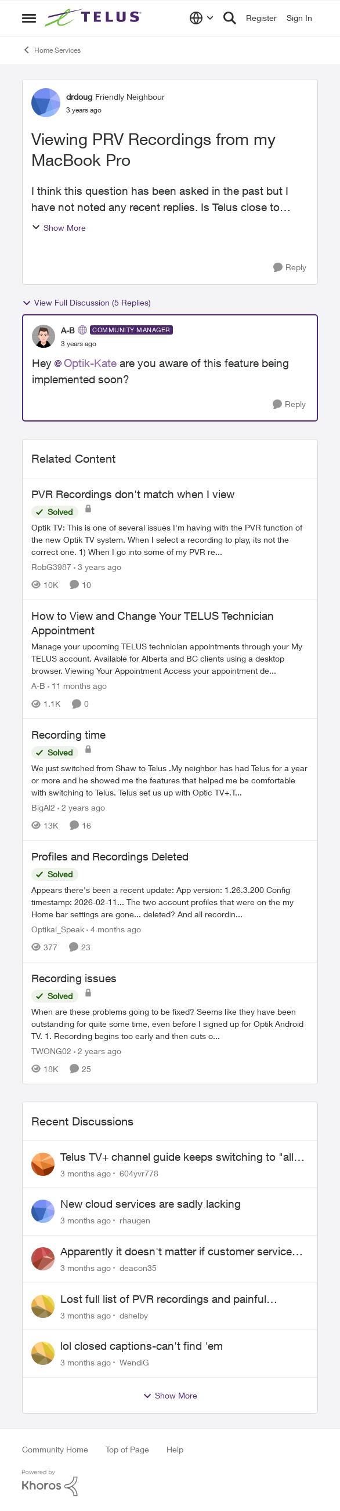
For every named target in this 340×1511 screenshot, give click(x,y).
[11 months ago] (77, 686)
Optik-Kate (90, 363)
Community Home (55, 1449)
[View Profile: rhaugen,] (43, 1211)
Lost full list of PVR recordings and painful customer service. (163, 1299)
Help (175, 1449)
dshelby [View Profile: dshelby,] (134, 1315)
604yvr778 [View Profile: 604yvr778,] (139, 1173)
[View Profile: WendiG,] (43, 1353)
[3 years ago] (97, 567)
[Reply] (290, 267)
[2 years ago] (81, 807)
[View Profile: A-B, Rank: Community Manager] (43, 336)
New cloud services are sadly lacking (150, 1203)
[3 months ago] (85, 1173)
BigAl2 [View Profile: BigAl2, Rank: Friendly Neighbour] (43, 807)
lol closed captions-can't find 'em (141, 1345)
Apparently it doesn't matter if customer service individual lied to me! (176, 1252)
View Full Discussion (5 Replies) (86, 302)
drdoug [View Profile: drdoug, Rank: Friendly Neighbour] (79, 96)
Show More (58, 228)
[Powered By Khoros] (170, 1483)
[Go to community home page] (94, 18)
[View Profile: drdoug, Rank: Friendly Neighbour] (45, 102)
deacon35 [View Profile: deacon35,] (138, 1268)
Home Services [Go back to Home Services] (51, 50)
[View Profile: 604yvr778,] (43, 1164)
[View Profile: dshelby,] (43, 1306)
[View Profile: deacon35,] (43, 1258)
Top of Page (127, 1449)
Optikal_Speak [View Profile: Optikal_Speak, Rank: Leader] (57, 929)
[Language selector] (202, 18)
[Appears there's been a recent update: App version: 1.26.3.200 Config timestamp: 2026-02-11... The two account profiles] (170, 902)
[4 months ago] (113, 929)
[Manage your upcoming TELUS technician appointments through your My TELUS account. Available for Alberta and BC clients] (170, 658)
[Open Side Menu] (29, 18)
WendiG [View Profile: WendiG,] (134, 1362)
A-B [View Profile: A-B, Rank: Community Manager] (68, 330)
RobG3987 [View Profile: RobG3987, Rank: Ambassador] (51, 567)
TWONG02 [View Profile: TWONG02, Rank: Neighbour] (51, 1051)
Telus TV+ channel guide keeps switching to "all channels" (177, 1157)
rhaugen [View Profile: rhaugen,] (135, 1220)
